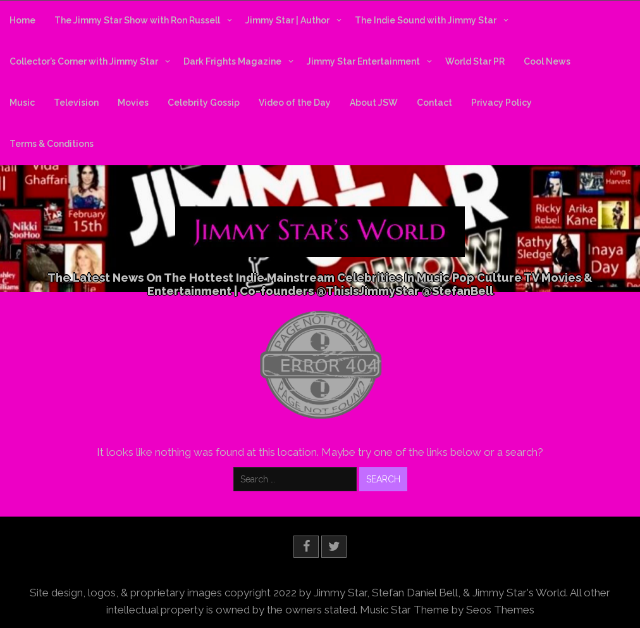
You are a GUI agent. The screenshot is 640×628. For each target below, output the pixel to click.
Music (22, 102)
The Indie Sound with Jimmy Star (425, 20)
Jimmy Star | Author (287, 20)
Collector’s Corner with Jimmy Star (83, 61)
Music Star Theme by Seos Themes (447, 609)
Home (22, 20)
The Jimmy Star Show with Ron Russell (137, 20)
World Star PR (475, 61)
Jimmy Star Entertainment (363, 61)
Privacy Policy (501, 102)
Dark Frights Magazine (232, 61)
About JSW (374, 102)
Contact (434, 102)
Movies (133, 102)
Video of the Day (295, 102)
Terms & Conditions (51, 144)
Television (76, 102)
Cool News (547, 61)
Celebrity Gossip (204, 102)
